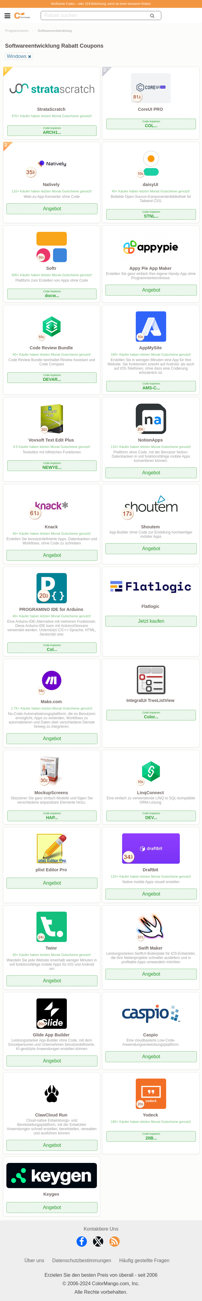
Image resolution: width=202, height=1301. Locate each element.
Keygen (51, 1194)
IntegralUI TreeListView (150, 700)
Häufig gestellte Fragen (144, 1260)
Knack (51, 526)
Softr (51, 268)
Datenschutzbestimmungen (81, 1260)
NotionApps (150, 440)
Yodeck (150, 1115)
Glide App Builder (51, 1034)
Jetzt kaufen (151, 621)
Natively (51, 184)
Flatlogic (150, 606)
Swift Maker (150, 948)
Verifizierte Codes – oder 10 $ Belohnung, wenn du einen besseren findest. (101, 3)
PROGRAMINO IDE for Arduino (51, 609)
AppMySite (150, 347)
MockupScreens (51, 792)
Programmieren (17, 30)
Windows (16, 56)
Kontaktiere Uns (101, 1229)
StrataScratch (51, 109)
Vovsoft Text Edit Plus (51, 440)
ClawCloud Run (51, 1115)
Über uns (34, 1260)
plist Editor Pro (51, 869)
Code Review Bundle (51, 347)
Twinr (51, 948)
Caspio (150, 1034)
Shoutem (150, 526)
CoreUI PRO (150, 109)
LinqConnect (150, 792)
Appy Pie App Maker (150, 268)
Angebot (52, 208)
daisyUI (150, 184)
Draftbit (150, 869)
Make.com (51, 701)
